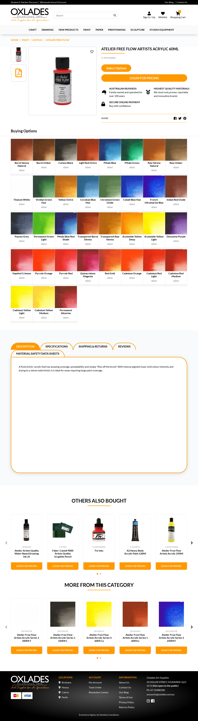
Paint (87, 29)
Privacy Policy (126, 702)
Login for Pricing (144, 78)
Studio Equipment (162, 29)
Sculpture (138, 29)
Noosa (65, 687)
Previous (6, 543)
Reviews (124, 346)
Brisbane (66, 682)
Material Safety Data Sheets (37, 353)
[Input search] (86, 15)
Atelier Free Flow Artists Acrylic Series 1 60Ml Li (135, 637)
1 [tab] (97, 574)
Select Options (116, 68)
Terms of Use (126, 697)
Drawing (48, 29)
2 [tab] (100, 574)
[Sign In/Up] (149, 15)
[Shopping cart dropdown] (178, 15)
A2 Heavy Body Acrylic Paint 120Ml (135, 552)
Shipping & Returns (93, 346)
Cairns (65, 692)
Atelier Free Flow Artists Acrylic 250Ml (171, 552)
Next (192, 543)
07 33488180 (158, 689)
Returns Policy (126, 707)
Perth (65, 697)
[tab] (25, 346)
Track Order (95, 687)
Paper (99, 29)
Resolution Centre (98, 692)
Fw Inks (99, 550)
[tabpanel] (27, 542)
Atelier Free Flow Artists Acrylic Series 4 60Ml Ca (99, 637)
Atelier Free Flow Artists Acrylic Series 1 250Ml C (62, 637)
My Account (95, 682)
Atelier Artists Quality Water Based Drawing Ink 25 (27, 553)
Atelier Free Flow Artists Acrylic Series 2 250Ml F (171, 637)
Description (25, 346)
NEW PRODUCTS (68, 29)
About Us (124, 682)
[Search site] (115, 15)
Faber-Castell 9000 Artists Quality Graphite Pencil (62, 553)
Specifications (56, 346)
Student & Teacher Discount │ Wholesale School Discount (38, 2)
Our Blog (169, 2)
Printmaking (117, 29)
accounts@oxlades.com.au (160, 694)
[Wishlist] (163, 15)
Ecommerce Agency (88, 715)
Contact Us (181, 2)
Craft (33, 29)
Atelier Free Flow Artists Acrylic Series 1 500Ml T (26, 637)
